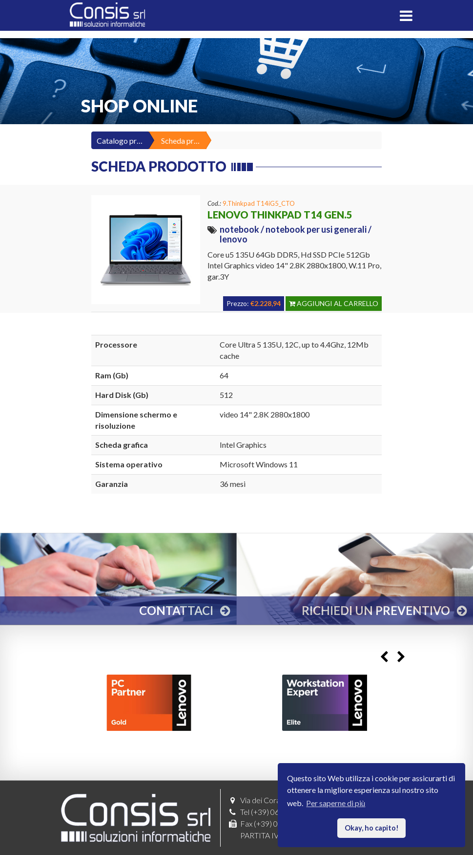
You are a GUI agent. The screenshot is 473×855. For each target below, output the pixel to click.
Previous (384, 657)
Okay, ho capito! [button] (372, 828)
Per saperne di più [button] (335, 803)
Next (401, 657)
